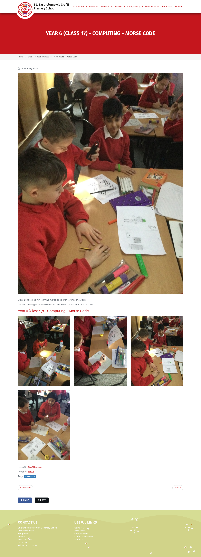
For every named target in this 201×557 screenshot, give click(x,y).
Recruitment (80, 531)
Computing (30, 476)
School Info (79, 6)
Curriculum (105, 6)
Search (178, 6)
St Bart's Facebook (83, 536)
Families (119, 6)
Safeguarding (134, 6)
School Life (151, 6)
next (178, 487)
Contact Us (166, 6)
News (92, 6)
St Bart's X (79, 539)
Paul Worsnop (35, 467)
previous (25, 487)
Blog (30, 57)
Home (20, 57)
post (42, 500)
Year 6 (31, 471)
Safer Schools (81, 533)
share (25, 500)
